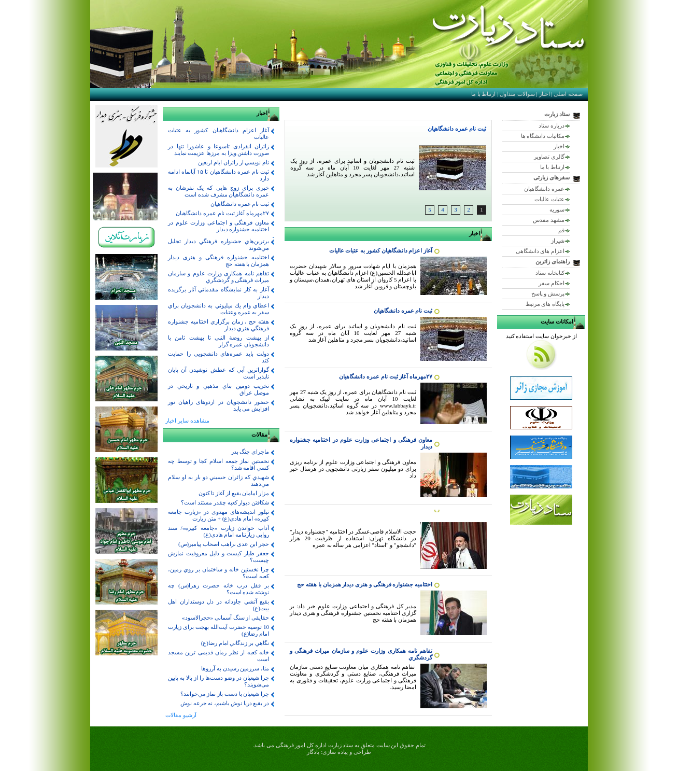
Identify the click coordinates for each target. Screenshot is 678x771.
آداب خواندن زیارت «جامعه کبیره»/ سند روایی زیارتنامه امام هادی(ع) (218, 531)
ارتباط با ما (483, 94)
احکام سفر (551, 283)
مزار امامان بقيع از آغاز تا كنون (234, 493)
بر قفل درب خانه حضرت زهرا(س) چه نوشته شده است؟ (218, 588)
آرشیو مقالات (180, 715)
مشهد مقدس (548, 220)
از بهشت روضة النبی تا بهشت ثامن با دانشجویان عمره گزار (218, 340)
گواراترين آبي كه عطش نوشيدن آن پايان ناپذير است (218, 373)
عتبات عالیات (549, 199)
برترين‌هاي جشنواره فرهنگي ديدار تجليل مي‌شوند (218, 244)
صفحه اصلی (568, 94)
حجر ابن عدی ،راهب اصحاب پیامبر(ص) (223, 544)
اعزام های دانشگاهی (540, 251)
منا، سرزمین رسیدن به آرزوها (235, 668)
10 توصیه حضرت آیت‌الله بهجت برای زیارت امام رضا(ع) (218, 630)
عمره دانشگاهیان (544, 189)
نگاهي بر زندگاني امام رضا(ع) (235, 643)
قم (561, 230)
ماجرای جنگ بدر (250, 451)
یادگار (313, 752)
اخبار (544, 94)
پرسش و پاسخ (548, 293)
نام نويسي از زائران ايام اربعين (233, 162)
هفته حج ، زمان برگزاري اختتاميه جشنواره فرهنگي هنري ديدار (218, 324)
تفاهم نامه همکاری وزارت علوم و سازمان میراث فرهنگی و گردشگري (218, 276)
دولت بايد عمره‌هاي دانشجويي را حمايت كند (218, 357)
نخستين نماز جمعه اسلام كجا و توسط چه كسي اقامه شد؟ (218, 464)
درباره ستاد (551, 125)
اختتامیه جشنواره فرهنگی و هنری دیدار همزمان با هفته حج (364, 584)
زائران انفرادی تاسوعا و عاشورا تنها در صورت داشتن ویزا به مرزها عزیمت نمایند (218, 149)
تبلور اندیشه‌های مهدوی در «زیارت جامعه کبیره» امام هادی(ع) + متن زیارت (218, 515)
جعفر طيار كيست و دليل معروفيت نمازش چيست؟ (218, 556)
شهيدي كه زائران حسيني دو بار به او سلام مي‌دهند (218, 480)
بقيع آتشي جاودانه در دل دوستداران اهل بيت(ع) (218, 604)
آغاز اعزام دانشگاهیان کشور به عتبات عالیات (381, 250)
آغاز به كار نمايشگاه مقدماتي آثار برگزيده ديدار (218, 292)
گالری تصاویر (549, 156)
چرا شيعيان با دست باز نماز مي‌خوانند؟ (225, 694)
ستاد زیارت (557, 114)
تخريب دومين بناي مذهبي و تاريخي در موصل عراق (218, 389)
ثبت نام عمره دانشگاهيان (457, 128)
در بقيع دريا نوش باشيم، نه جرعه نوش (224, 703)
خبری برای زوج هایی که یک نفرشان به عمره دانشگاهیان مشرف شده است (218, 191)
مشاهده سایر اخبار (187, 420)
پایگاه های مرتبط (545, 304)
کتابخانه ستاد (549, 273)
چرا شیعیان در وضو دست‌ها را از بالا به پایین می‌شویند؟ (218, 681)
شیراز (557, 240)
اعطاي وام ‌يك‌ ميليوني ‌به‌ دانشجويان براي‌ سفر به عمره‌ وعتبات (218, 308)
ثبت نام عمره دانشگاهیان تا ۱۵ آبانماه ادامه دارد (218, 175)
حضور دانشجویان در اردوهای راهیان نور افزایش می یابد (218, 405)
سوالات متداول (517, 94)
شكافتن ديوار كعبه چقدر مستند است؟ (225, 502)
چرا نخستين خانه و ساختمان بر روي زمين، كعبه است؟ (218, 572)
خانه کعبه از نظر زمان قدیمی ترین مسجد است (218, 655)
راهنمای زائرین (552, 261)
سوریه (556, 209)
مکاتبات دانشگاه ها (543, 136)
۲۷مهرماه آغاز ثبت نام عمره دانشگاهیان (385, 376)
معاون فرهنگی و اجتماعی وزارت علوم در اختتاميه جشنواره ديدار (218, 225)
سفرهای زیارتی (551, 177)
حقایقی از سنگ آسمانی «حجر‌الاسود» (225, 617)
